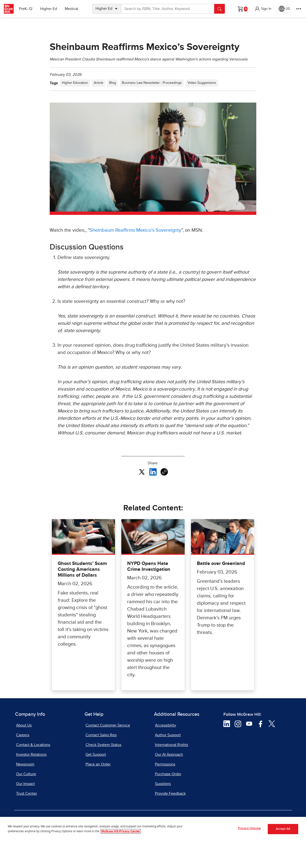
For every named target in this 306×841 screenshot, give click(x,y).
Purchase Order (168, 774)
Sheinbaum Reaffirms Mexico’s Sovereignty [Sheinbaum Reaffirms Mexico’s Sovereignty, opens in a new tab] (135, 230)
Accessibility (165, 725)
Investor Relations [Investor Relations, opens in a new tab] (31, 754)
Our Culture (26, 774)
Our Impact (25, 784)
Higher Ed (49, 9)
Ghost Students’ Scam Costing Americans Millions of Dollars (82, 569)
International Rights (171, 745)
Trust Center (26, 793)
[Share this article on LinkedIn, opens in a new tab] (153, 471)
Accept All (283, 829)
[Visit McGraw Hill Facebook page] (260, 723)
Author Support (168, 735)
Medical (72, 9)
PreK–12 (26, 9)
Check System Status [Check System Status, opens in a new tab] (103, 745)
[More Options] (298, 8)
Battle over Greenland (221, 563)
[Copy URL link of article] (164, 472)
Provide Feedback (170, 793)
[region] (153, 829)
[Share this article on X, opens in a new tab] (141, 471)
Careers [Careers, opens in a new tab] (22, 735)
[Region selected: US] (284, 9)
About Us (24, 725)
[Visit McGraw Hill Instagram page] (238, 723)
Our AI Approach (169, 754)
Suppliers (163, 784)
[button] (262, 8)
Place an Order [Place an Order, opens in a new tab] (98, 764)
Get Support (96, 754)
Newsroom (25, 764)
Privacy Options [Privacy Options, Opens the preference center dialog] (249, 828)
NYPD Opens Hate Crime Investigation (148, 566)
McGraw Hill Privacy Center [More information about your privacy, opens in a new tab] (120, 831)
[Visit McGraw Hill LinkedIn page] (226, 723)
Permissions (165, 764)
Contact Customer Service (108, 725)
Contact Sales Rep (101, 735)
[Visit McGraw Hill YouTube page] (249, 723)
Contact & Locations (33, 745)
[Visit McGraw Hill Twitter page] (271, 723)
